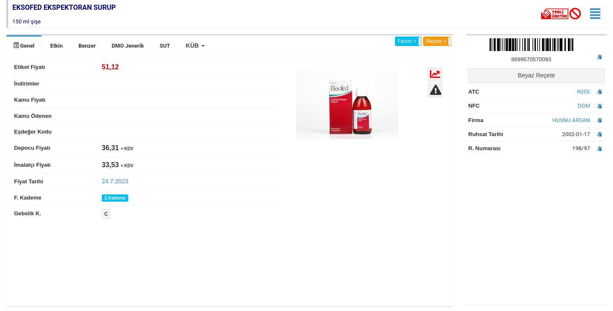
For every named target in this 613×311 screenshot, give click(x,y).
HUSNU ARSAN (571, 120)
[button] (195, 45)
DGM (584, 106)
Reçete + (436, 41)
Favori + (407, 41)
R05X (583, 91)
